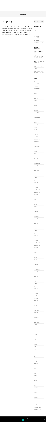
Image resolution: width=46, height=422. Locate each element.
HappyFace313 (36, 65)
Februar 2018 (36, 134)
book (35, 337)
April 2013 (35, 259)
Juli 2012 (35, 278)
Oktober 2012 (36, 271)
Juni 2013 (35, 254)
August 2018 (36, 124)
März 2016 (36, 182)
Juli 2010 (35, 324)
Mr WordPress (36, 51)
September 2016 (37, 168)
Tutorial (35, 392)
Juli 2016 (35, 172)
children (35, 344)
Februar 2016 (36, 185)
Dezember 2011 (37, 295)
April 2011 (35, 305)
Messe (35, 373)
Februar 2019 (36, 112)
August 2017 (36, 148)
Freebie (35, 358)
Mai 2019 (35, 105)
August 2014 (36, 223)
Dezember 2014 (37, 213)
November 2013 (37, 245)
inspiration (36, 366)
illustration (36, 363)
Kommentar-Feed (37, 409)
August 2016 (36, 170)
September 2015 (37, 197)
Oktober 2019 (36, 93)
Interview (35, 368)
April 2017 (35, 156)
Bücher (35, 339)
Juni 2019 (35, 103)
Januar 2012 (36, 293)
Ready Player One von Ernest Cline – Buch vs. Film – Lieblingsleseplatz (39, 70)
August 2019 (36, 98)
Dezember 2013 (37, 242)
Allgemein (35, 334)
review (35, 385)
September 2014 (37, 221)
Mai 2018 (35, 129)
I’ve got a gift (8, 21)
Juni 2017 (35, 153)
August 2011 (36, 300)
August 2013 (36, 250)
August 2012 (36, 276)
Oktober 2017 (36, 144)
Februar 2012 (36, 291)
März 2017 (36, 158)
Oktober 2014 (36, 218)
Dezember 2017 (37, 139)
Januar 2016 (36, 187)
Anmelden (36, 404)
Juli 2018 (35, 127)
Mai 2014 (35, 230)
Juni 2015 (35, 201)
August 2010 (36, 322)
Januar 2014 (36, 240)
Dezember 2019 (37, 88)
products (19, 23)
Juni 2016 (35, 175)
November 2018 (37, 119)
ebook (35, 353)
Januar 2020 (36, 86)
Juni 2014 (35, 228)
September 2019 (37, 95)
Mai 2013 (35, 257)
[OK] (44, 419)
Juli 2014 (35, 225)
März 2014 (36, 235)
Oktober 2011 (36, 298)
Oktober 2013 (36, 247)
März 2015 (36, 206)
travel (35, 390)
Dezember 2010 (37, 315)
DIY (34, 351)
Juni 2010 (35, 327)
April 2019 (35, 107)
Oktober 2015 (36, 194)
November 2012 (37, 269)
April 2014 (35, 233)
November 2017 (37, 141)
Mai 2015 (35, 204)
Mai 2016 (35, 177)
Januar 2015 (36, 211)
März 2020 (36, 81)
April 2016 (35, 180)
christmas (35, 346)
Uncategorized (36, 394)
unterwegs (36, 397)
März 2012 (36, 288)
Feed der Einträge (37, 407)
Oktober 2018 (36, 122)
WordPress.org (36, 412)
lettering (35, 370)
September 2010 (37, 319)
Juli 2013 (35, 252)
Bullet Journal (36, 341)
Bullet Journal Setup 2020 (38, 42)
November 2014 (37, 216)
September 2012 (37, 274)
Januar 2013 (36, 264)
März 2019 (36, 110)
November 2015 (37, 192)
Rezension (36, 387)
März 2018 (36, 132)
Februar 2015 (36, 209)
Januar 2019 (36, 115)
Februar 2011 (36, 310)
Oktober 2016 (36, 165)
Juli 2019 (35, 100)
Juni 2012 (35, 281)
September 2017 (37, 146)
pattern (35, 375)
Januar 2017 (36, 160)
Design (9, 23)
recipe (35, 382)
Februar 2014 (36, 238)
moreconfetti (9, 2)
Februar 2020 (36, 83)
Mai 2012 (35, 283)
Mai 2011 (35, 303)
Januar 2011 (36, 312)
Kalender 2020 (36, 40)
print (34, 378)
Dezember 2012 (37, 266)
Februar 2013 (36, 262)
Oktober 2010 (36, 317)
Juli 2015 (35, 199)
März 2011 (36, 307)
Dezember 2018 (37, 117)
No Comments (25, 23)
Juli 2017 (35, 151)
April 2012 (35, 286)
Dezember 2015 (37, 189)
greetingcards (14, 23)
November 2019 (37, 91)
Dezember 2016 (37, 163)
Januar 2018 (36, 136)
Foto (34, 356)
